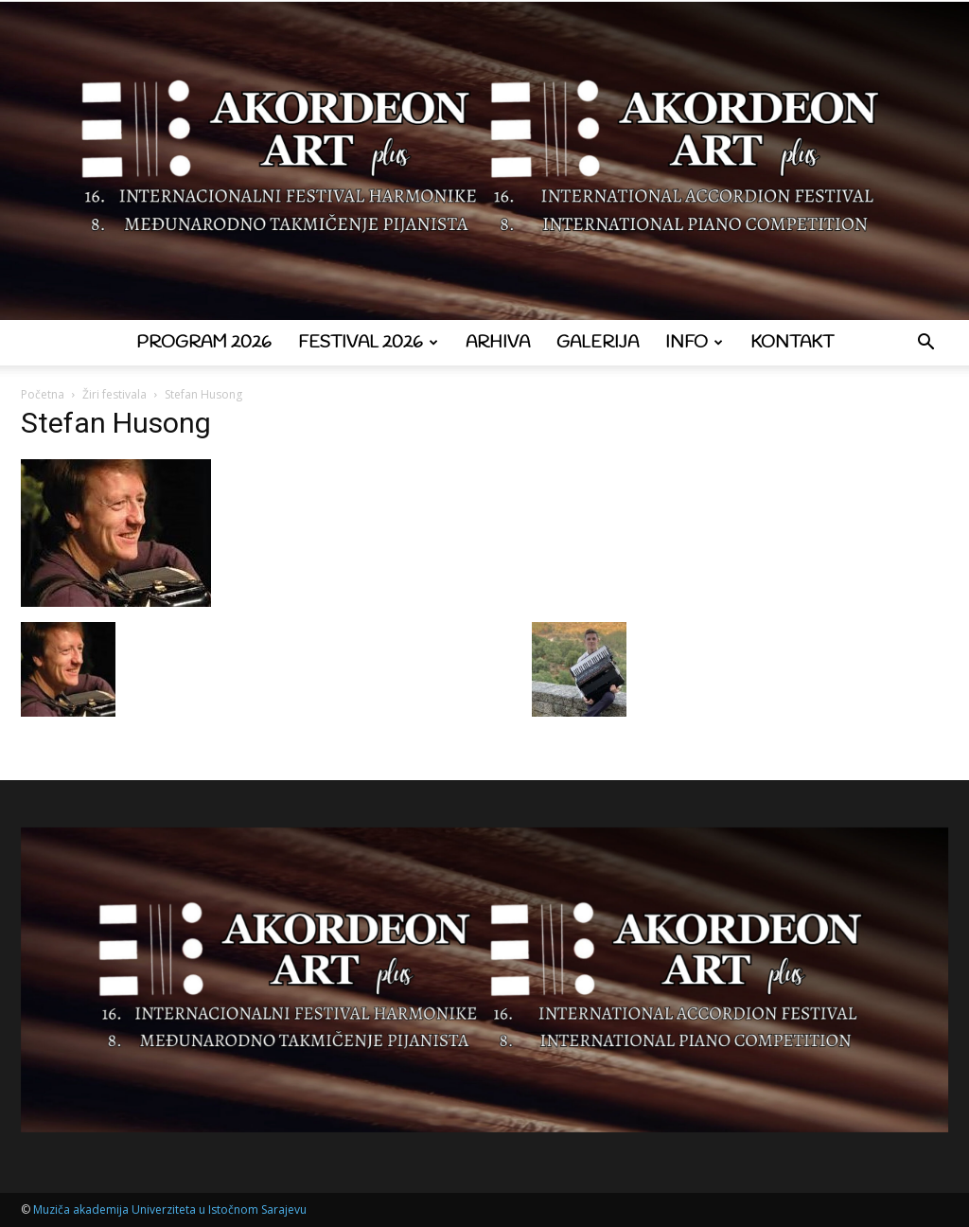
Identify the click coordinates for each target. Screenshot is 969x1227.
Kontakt (792, 342)
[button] (925, 344)
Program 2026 (204, 342)
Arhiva (498, 342)
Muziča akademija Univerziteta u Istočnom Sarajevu (170, 1209)
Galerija (597, 342)
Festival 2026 (368, 342)
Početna (42, 394)
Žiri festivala (114, 394)
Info (694, 342)
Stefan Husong (116, 422)
